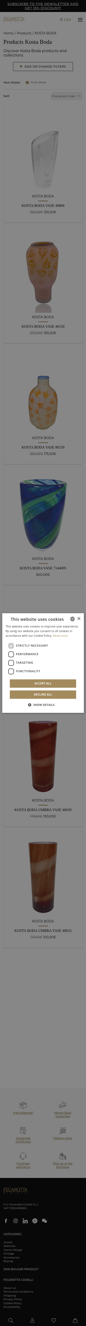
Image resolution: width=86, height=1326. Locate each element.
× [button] (78, 619)
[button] (43, 704)
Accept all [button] (43, 683)
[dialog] (43, 663)
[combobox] (72, 619)
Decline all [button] (43, 694)
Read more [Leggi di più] (60, 636)
